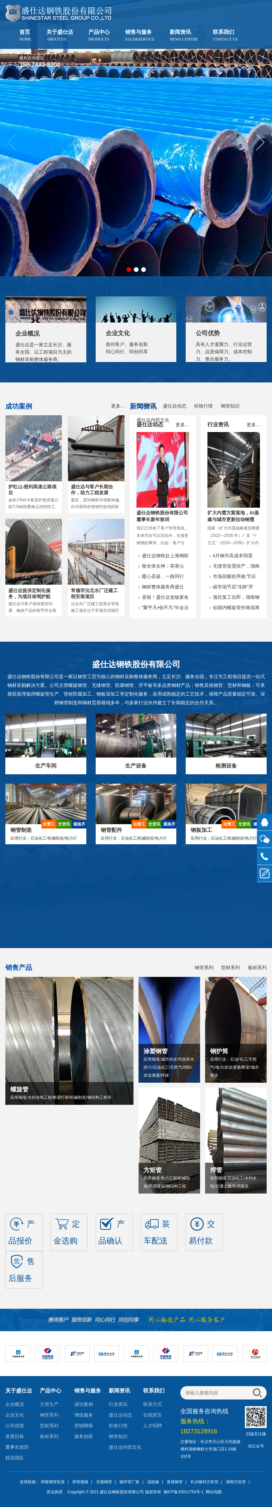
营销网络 (83, 1425)
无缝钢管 (104, 1482)
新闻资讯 (184, 35)
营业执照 (55, 1492)
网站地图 (214, 1492)
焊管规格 (80, 1482)
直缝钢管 (175, 1482)
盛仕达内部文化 (153, 420)
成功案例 (83, 1404)
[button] (260, 142)
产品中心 (99, 35)
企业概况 (14, 1404)
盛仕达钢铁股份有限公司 (122, 1492)
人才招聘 (152, 1425)
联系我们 (225, 35)
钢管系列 (204, 967)
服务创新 (83, 1436)
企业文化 (14, 1415)
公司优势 (14, 1425)
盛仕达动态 (174, 406)
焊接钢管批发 (53, 1482)
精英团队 (14, 1457)
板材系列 (257, 967)
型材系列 (230, 967)
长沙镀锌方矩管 (204, 1482)
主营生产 (49, 1404)
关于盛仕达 (60, 35)
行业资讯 (146, 406)
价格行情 (203, 406)
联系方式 (152, 1404)
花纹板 (153, 1482)
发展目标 (14, 1436)
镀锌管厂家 (129, 1482)
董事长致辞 (17, 1447)
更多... (117, 406)
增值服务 (83, 1415)
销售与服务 (140, 35)
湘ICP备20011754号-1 (182, 1492)
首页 (25, 35)
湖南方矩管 (236, 1482)
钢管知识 (230, 406)
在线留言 (152, 1415)
